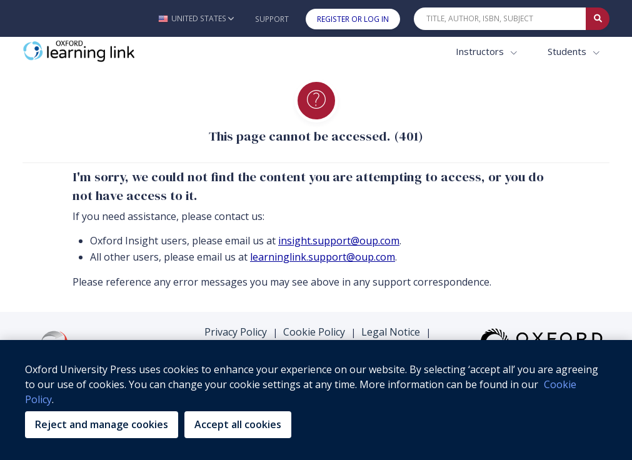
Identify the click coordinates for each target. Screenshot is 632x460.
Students (568, 51)
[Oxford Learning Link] (116, 52)
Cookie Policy (314, 332)
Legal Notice (390, 332)
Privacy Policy (235, 332)
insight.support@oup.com (338, 241)
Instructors (481, 51)
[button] (196, 18)
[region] (316, 400)
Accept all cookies (237, 424)
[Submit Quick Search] (597, 19)
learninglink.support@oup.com (322, 257)
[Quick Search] (500, 19)
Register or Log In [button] (353, 19)
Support (272, 19)
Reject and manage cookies (101, 424)
